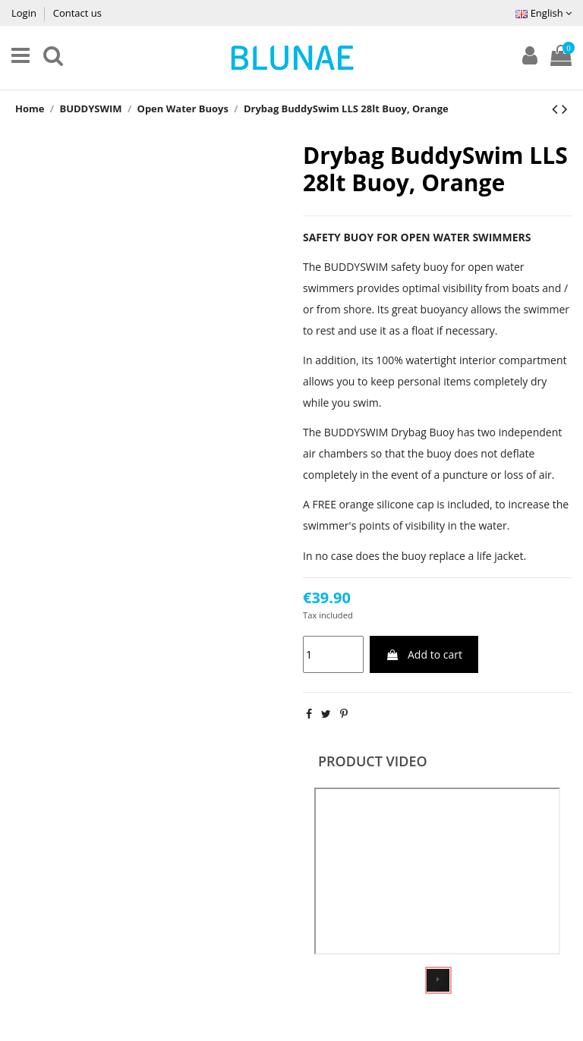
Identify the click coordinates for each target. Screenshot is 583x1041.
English (543, 13)
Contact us (77, 13)
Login (25, 13)
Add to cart (424, 654)
